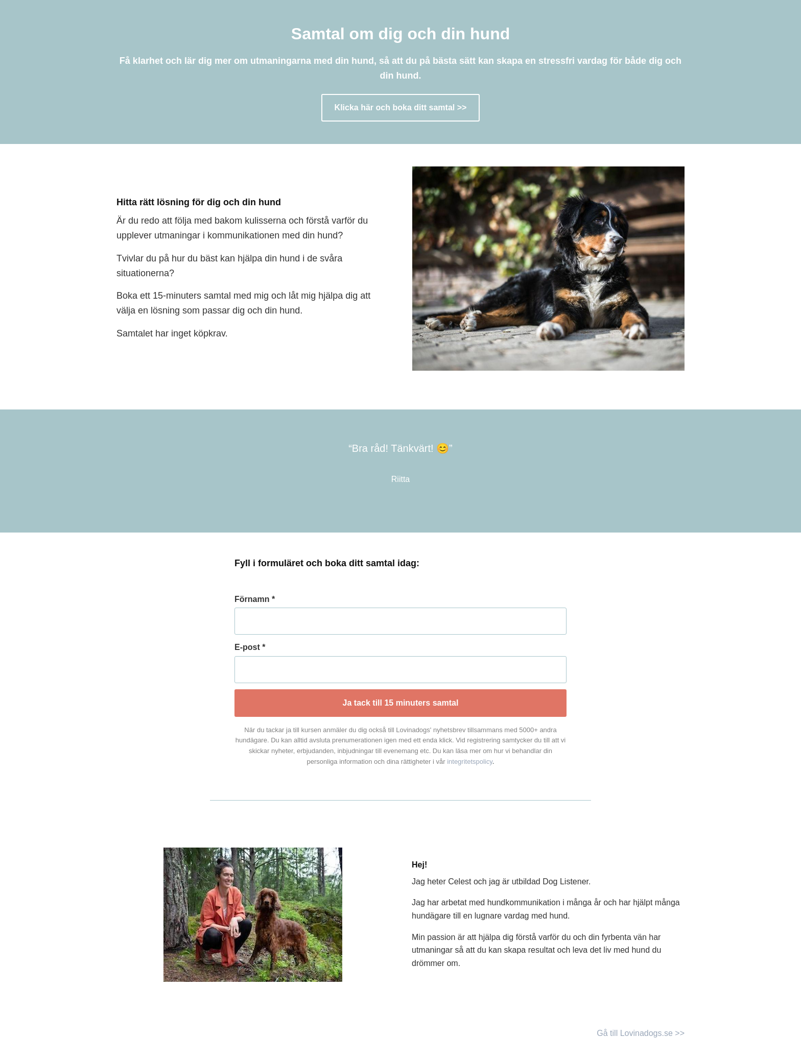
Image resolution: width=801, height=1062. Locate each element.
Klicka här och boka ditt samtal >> (401, 107)
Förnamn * (254, 599)
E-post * (249, 647)
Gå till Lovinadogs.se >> (641, 1033)
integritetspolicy (469, 761)
